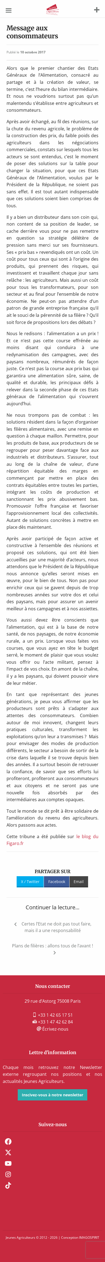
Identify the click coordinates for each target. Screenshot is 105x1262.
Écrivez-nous (52, 1029)
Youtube (8, 1163)
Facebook (56, 881)
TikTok (8, 1185)
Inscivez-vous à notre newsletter (52, 1094)
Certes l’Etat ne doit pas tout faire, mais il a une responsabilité (56, 927)
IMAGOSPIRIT (89, 1237)
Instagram (8, 1174)
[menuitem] (52, 1141)
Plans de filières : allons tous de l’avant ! (52, 946)
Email (79, 881)
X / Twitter (30, 881)
